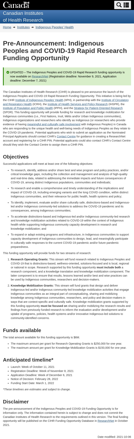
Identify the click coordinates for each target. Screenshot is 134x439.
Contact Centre (66, 136)
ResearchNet (40, 76)
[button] (122, 5)
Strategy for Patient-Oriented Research (98, 108)
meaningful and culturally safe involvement (53, 124)
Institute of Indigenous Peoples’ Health (39, 100)
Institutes (23, 27)
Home (7, 27)
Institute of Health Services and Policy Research (78, 104)
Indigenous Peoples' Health (55, 27)
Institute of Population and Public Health (28, 108)
